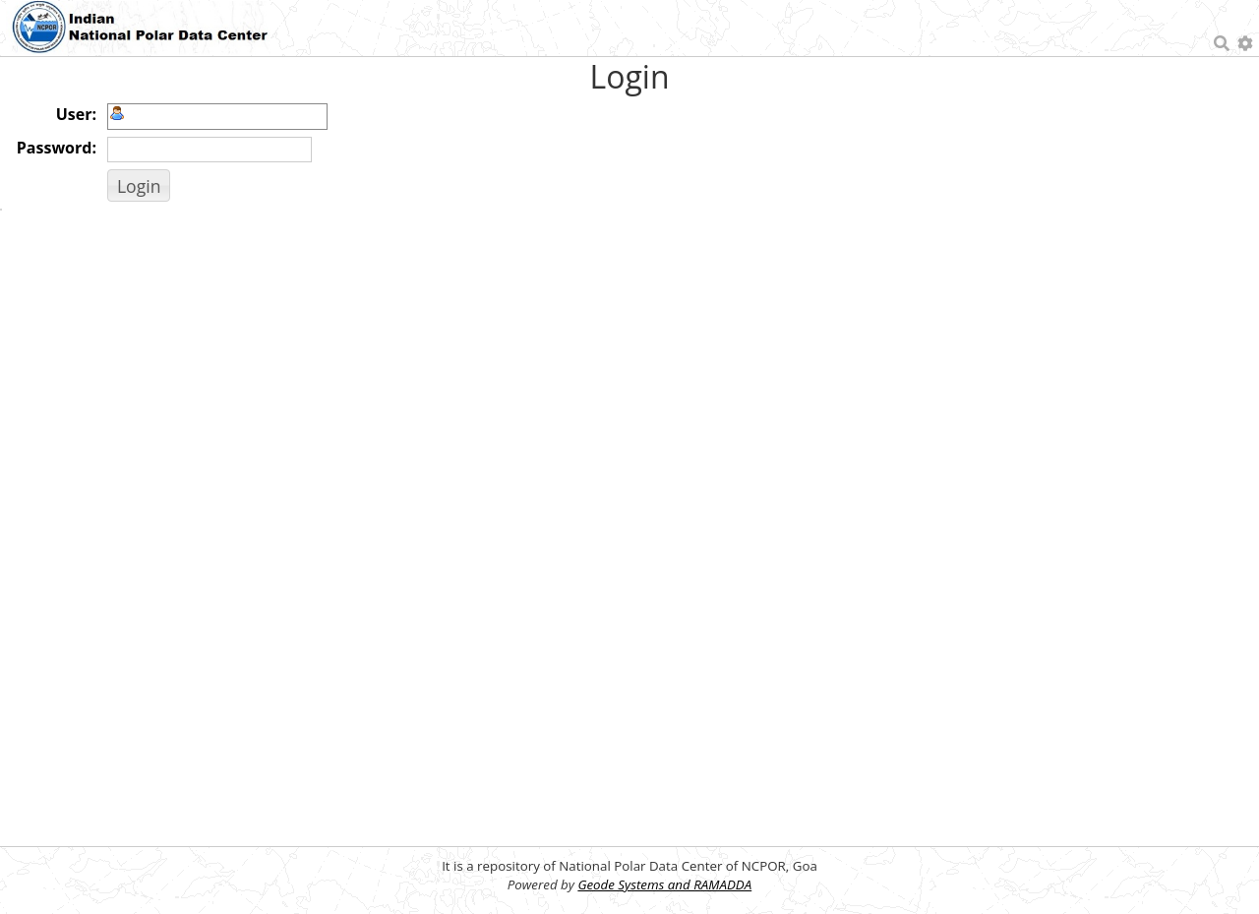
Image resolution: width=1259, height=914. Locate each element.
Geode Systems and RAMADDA (664, 884)
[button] (138, 185)
